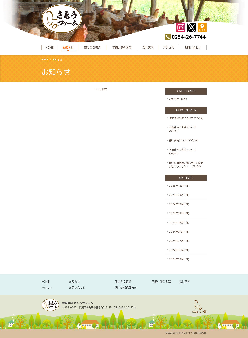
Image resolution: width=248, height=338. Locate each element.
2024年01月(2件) (179, 250)
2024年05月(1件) (179, 222)
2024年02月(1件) (179, 240)
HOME (50, 47)
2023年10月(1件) (179, 259)
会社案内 (147, 47)
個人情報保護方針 (126, 287)
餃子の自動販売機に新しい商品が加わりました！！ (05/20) (186, 164)
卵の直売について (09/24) (183, 140)
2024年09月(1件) (179, 204)
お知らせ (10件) (178, 99)
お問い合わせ (192, 47)
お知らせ (68, 47)
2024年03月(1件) (179, 231)
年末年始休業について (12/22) (186, 118)
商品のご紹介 (92, 47)
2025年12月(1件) (179, 185)
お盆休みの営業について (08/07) (182, 129)
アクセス (168, 47)
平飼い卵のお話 (122, 47)
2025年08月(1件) (179, 194)
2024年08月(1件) (179, 213)
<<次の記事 (100, 89)
